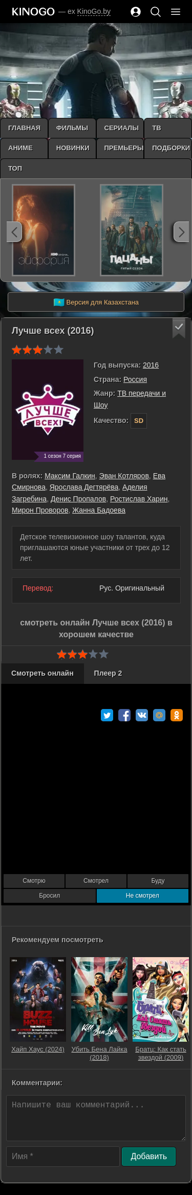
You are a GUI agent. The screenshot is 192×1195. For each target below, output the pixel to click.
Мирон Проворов (40, 510)
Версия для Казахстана (96, 302)
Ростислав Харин (139, 499)
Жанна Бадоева (98, 510)
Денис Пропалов (78, 499)
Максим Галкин (70, 476)
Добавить (149, 1156)
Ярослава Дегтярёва (84, 487)
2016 (151, 365)
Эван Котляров (124, 476)
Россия (135, 379)
